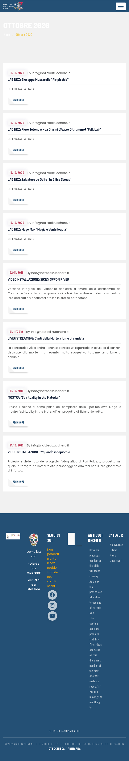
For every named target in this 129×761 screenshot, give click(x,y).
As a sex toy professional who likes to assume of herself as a (97, 597)
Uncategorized (118, 560)
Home (7, 34)
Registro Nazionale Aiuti (64, 731)
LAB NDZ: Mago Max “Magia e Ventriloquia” (37, 229)
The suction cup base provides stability (95, 628)
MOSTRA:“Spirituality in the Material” (34, 397)
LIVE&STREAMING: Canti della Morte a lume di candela (46, 338)
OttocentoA (57, 748)
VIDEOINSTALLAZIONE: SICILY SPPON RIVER (38, 279)
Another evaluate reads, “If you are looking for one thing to (96, 691)
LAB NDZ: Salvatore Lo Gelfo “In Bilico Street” (39, 179)
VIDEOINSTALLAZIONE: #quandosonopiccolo (39, 452)
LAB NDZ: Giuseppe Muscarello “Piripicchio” (38, 79)
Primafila (74, 748)
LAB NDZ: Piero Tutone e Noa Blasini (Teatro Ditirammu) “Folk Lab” (54, 129)
